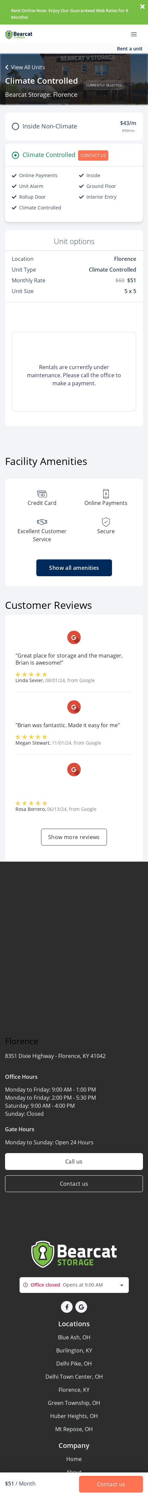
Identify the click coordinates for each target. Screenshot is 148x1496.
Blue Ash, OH (74, 1337)
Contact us (74, 1183)
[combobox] (74, 1285)
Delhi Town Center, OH (74, 1376)
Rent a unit (130, 48)
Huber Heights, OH (74, 1416)
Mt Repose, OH (74, 1429)
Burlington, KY (74, 1350)
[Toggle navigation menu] (137, 34)
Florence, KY (74, 1389)
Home (74, 1459)
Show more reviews (74, 837)
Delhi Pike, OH (74, 1363)
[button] (67, 1307)
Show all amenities (74, 568)
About (74, 1472)
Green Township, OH (74, 1403)
